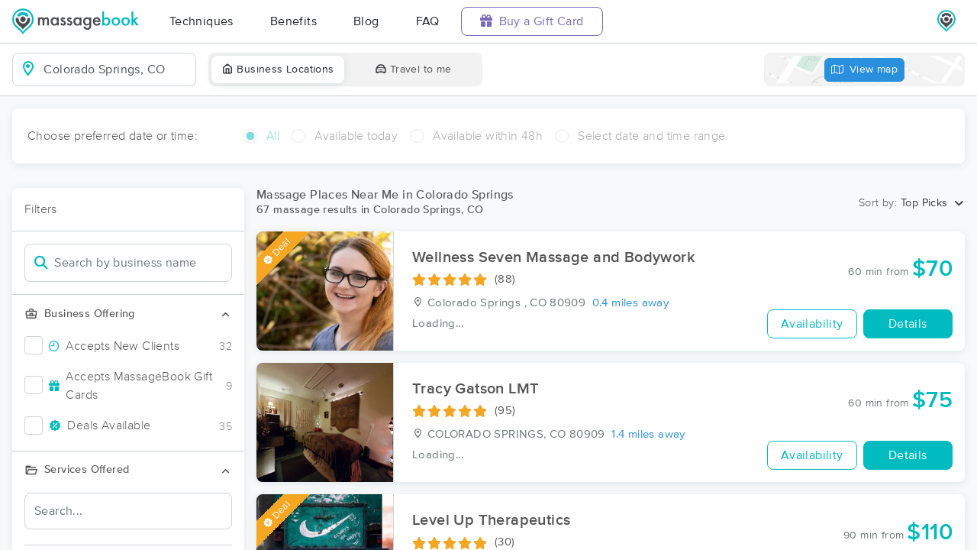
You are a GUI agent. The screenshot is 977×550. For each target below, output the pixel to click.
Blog (366, 21)
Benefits (293, 21)
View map (864, 70)
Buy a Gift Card (532, 21)
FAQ (428, 21)
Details (907, 324)
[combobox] (116, 69)
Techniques (201, 21)
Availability (812, 324)
